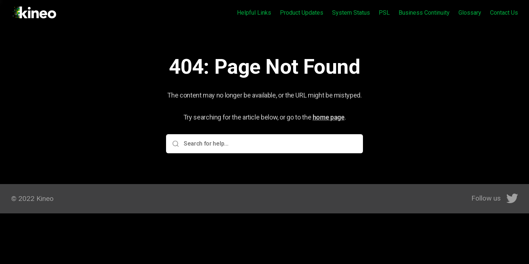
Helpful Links (254, 12)
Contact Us (504, 12)
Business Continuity (424, 12)
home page (329, 117)
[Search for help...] (270, 144)
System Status (351, 12)
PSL (384, 12)
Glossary (469, 12)
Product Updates (301, 12)
